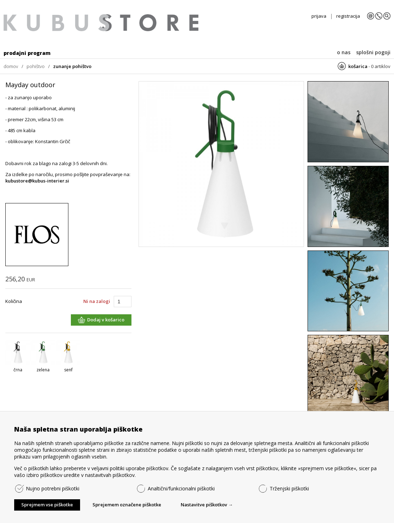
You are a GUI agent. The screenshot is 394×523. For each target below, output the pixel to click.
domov (11, 66)
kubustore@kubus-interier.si (37, 181)
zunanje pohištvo (72, 66)
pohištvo (36, 66)
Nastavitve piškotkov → (207, 504)
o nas (343, 52)
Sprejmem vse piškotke (47, 504)
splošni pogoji (373, 52)
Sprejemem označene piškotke (126, 504)
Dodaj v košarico (105, 319)
